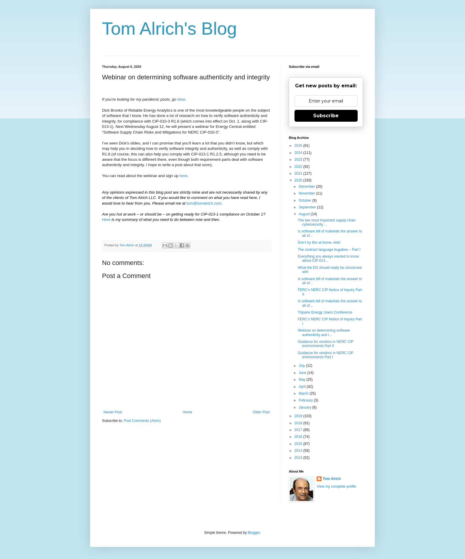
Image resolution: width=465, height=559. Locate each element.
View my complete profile (336, 486)
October (305, 200)
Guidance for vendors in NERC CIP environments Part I (325, 355)
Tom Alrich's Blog (169, 28)
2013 (298, 458)
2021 (298, 173)
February (306, 400)
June (303, 373)
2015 (298, 444)
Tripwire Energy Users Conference (325, 312)
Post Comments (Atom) (142, 421)
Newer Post (112, 412)
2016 (298, 437)
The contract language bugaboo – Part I (329, 250)
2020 (298, 180)
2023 (298, 160)
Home (187, 412)
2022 (298, 167)
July (302, 366)
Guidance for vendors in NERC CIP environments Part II (325, 344)
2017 (298, 430)
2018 (298, 423)
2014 (298, 451)
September (308, 207)
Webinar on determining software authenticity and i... (324, 332)
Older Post (261, 412)
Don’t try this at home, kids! (319, 242)
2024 (298, 153)
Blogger (254, 533)
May (302, 380)
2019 (298, 416)
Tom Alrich (332, 479)
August (305, 214)
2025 (298, 146)
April (303, 387)
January (305, 407)
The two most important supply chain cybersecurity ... (327, 222)
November (307, 193)
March (304, 393)
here (183, 176)
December (307, 186)
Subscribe (326, 115)
